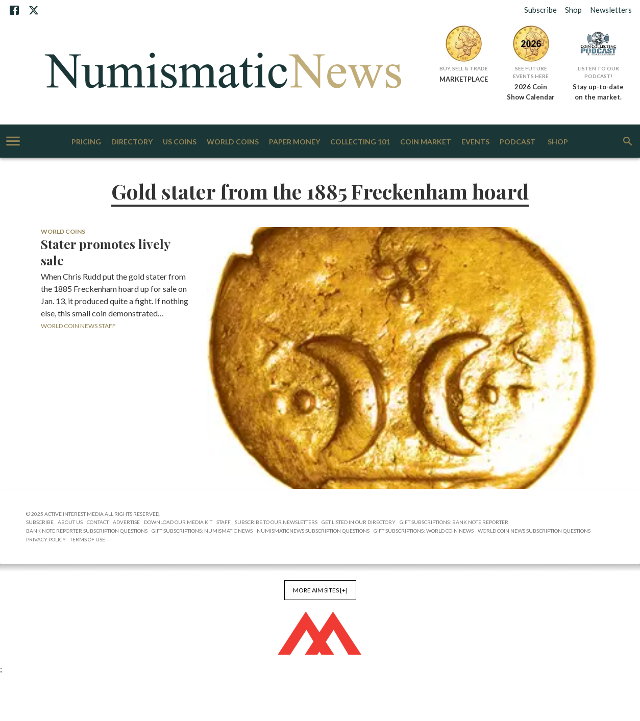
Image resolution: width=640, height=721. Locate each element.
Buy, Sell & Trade (463, 68)
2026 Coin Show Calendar (531, 92)
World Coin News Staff (78, 326)
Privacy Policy (46, 539)
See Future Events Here (531, 72)
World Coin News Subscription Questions (534, 531)
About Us (70, 522)
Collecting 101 (360, 142)
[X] (34, 10)
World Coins (233, 142)
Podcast (517, 142)
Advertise (126, 522)
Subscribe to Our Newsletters (276, 522)
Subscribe (540, 9)
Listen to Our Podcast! (598, 72)
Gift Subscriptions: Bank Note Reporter (454, 522)
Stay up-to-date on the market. (598, 92)
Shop (573, 9)
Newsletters (611, 9)
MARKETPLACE (463, 79)
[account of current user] (13, 141)
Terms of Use (87, 539)
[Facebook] (14, 10)
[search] (628, 141)
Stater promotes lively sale (105, 252)
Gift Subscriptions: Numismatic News (202, 531)
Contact (98, 522)
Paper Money (294, 142)
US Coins (180, 142)
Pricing (86, 142)
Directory (132, 142)
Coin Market (425, 142)
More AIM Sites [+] (320, 590)
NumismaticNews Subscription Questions (313, 531)
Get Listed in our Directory (359, 522)
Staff (223, 522)
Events (475, 142)
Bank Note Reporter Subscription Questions (86, 531)
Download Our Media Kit (178, 522)
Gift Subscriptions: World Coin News (424, 531)
